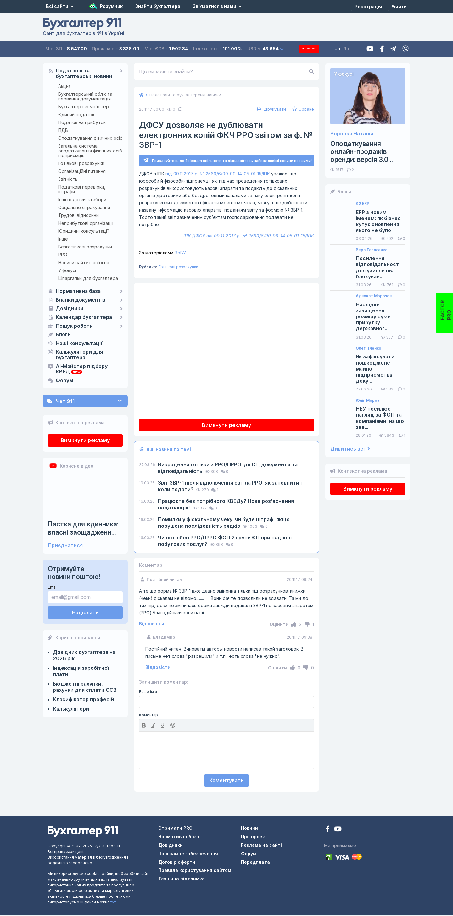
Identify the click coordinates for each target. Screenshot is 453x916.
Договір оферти (176, 863)
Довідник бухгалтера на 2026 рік (84, 655)
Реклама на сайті (261, 846)
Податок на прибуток (82, 122)
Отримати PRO (175, 829)
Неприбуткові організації (85, 223)
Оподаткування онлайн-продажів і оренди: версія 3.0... (361, 151)
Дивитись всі (350, 449)
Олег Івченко (368, 348)
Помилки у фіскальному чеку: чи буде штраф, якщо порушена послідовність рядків (224, 523)
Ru (355, 48)
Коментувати (226, 781)
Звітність (68, 179)
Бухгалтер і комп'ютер (83, 106)
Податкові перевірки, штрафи (81, 189)
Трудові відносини (78, 215)
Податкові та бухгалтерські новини (84, 73)
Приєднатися (65, 546)
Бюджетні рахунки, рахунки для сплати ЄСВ (85, 686)
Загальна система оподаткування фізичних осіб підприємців (90, 150)
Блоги (63, 335)
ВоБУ (162, 253)
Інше (63, 239)
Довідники (69, 308)
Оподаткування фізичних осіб (90, 138)
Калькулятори (71, 709)
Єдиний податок (76, 114)
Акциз (64, 86)
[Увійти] (399, 6)
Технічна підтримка (181, 879)
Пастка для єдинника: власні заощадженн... (83, 528)
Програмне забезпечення (188, 854)
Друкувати (270, 108)
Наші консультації (79, 343)
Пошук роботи (74, 326)
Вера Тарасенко (372, 250)
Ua (346, 48)
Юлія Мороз (367, 400)
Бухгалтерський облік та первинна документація (85, 96)
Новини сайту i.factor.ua (83, 262)
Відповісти (151, 624)
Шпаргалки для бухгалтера (88, 278)
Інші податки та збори (82, 199)
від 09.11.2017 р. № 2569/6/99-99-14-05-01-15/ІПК (217, 174)
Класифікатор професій (83, 699)
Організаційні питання (82, 171)
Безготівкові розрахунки (85, 246)
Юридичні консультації (83, 231)
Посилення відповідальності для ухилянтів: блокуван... (378, 267)
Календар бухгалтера (84, 317)
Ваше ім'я (148, 693)
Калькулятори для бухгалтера (79, 355)
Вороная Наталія (351, 134)
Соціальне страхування (84, 207)
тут (113, 903)
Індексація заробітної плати (81, 671)
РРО (62, 254)
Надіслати (85, 612)
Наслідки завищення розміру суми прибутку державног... (373, 317)
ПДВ (63, 130)
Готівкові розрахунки (81, 163)
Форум (64, 381)
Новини (249, 829)
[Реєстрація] (368, 6)
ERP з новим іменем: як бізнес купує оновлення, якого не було (378, 221)
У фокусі (67, 270)
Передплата (313, 48)
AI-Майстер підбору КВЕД (82, 369)
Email (53, 587)
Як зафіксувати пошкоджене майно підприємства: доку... (375, 369)
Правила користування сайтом (194, 871)
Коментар (148, 716)
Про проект (254, 837)
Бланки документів (80, 300)
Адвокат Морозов (374, 296)
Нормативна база (78, 291)
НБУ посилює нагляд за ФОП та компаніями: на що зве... (380, 418)
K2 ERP (362, 204)
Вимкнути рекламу (85, 440)
